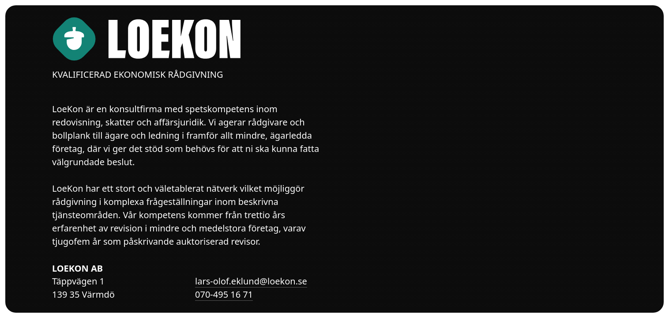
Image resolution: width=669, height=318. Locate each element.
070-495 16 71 (224, 294)
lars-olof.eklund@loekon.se (251, 281)
